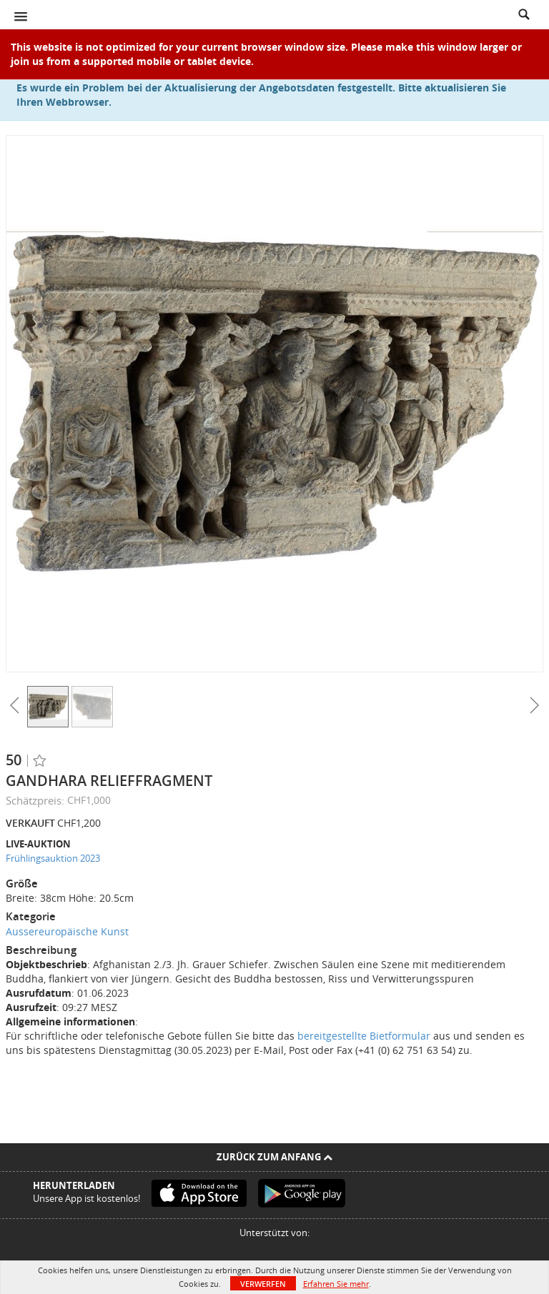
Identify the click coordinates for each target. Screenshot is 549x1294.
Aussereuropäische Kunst (67, 931)
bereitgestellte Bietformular (363, 1035)
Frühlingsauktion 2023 (53, 858)
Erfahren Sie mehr (336, 1283)
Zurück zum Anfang (274, 1156)
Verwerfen (263, 1283)
